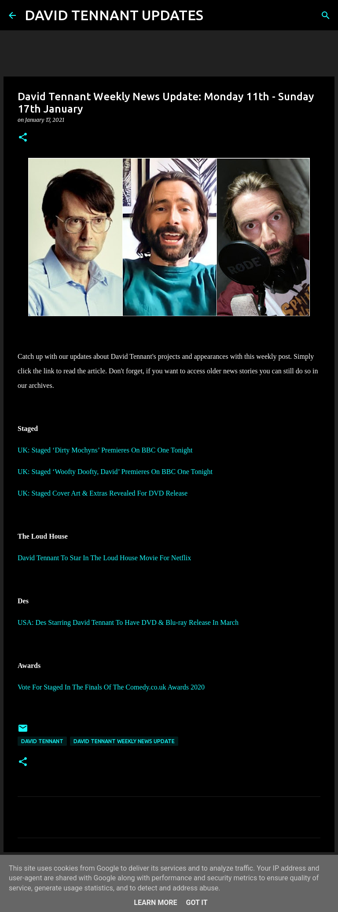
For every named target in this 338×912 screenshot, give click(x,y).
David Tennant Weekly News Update (124, 741)
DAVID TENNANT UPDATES (114, 15)
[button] (23, 138)
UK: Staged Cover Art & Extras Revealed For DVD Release (102, 493)
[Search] (215, 15)
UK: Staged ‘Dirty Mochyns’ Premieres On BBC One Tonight (105, 450)
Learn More (155, 902)
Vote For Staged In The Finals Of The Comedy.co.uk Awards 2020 (111, 687)
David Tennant (42, 741)
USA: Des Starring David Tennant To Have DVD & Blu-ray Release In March (128, 622)
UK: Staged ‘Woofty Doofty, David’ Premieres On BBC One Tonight (115, 471)
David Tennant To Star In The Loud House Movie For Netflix (104, 558)
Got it (196, 902)
